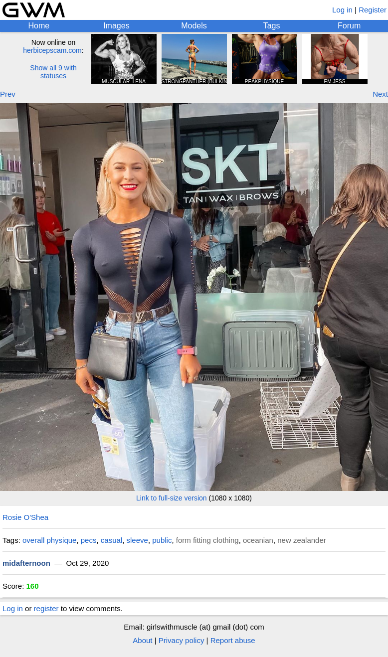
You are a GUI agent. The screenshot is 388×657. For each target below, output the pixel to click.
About (142, 640)
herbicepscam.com (52, 50)
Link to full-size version (171, 498)
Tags (271, 25)
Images (116, 25)
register (46, 608)
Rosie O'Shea (25, 517)
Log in (342, 9)
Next (380, 94)
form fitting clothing (207, 540)
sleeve (137, 540)
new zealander (301, 540)
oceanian (258, 540)
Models (194, 25)
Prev (7, 94)
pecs (89, 540)
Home (38, 25)
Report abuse (232, 640)
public (162, 540)
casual (111, 540)
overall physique (49, 540)
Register (373, 9)
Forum (349, 25)
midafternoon (26, 563)
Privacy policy (181, 640)
